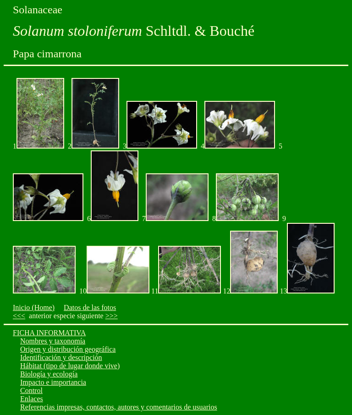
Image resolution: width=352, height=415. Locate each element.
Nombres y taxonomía (52, 341)
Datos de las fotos (90, 307)
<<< (19, 316)
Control (31, 390)
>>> (111, 316)
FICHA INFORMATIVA (49, 333)
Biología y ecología (48, 374)
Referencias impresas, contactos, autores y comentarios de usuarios (118, 407)
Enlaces (31, 399)
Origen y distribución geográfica (68, 349)
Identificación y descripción (61, 357)
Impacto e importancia (53, 382)
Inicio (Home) (34, 307)
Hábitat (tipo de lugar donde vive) (70, 366)
